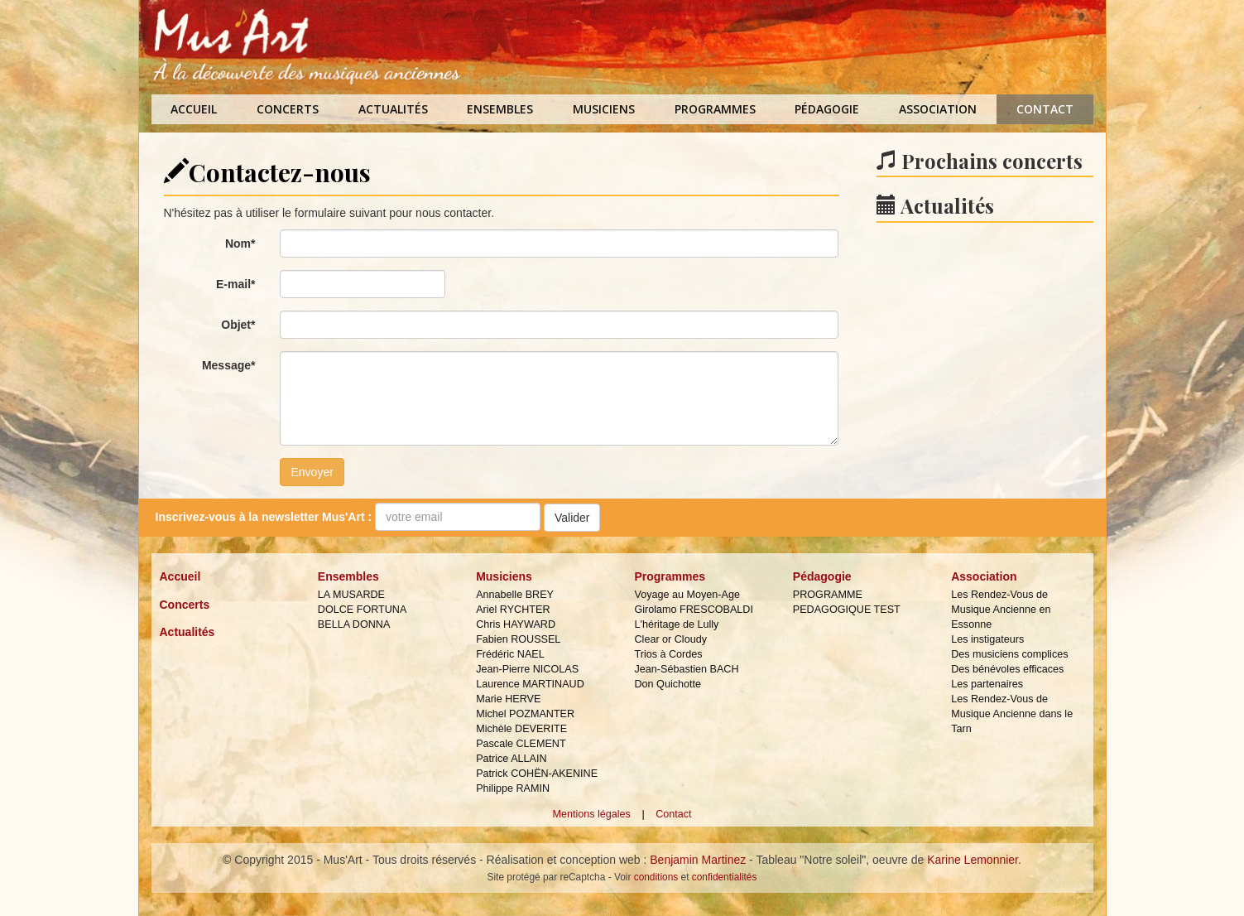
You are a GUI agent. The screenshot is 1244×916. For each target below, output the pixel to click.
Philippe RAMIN (513, 788)
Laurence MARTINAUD (530, 684)
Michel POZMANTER (525, 714)
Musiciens (604, 109)
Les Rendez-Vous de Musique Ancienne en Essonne (1000, 609)
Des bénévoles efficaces (1007, 669)
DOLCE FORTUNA (362, 609)
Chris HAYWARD (515, 624)
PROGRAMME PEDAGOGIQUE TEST (847, 602)
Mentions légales (591, 814)
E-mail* (235, 284)
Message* (229, 365)
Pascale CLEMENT (520, 744)
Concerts (288, 109)
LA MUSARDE (351, 594)
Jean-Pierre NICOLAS (527, 669)
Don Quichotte (667, 684)
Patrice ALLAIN (511, 758)
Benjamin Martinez (698, 859)
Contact (1044, 109)
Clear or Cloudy (670, 639)
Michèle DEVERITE (521, 729)
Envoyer (312, 472)
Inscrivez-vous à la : (264, 516)
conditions (656, 877)
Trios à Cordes (668, 654)
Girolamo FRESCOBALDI (693, 609)
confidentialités (724, 877)
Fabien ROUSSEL (518, 639)
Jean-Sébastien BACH (686, 669)
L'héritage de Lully (676, 624)
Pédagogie (827, 109)
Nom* (240, 243)
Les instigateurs (987, 639)
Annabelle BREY (515, 594)
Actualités (393, 109)
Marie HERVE (508, 699)
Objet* (238, 324)
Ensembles (500, 109)
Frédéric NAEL (510, 654)
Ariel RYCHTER (513, 609)
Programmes (715, 109)
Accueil (194, 109)
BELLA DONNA (354, 624)
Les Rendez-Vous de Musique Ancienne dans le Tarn (1012, 714)
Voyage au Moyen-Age (686, 594)
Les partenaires (987, 684)
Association (938, 109)
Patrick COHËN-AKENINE (537, 773)
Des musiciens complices (1009, 654)
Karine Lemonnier (972, 859)
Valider (572, 517)
